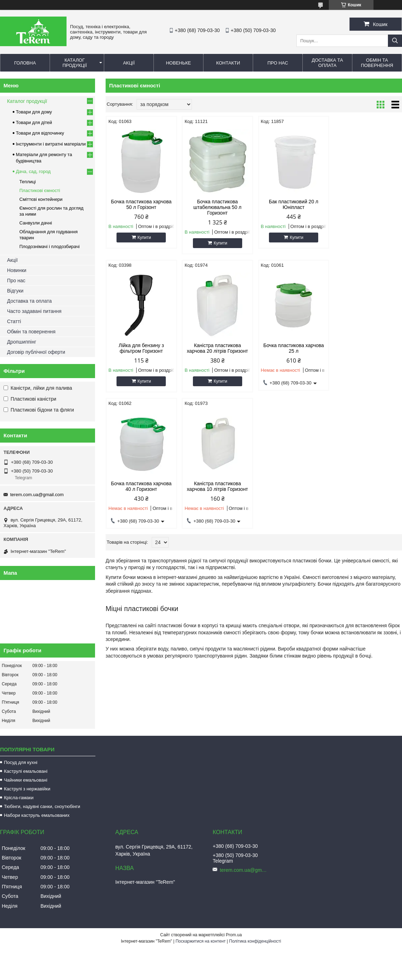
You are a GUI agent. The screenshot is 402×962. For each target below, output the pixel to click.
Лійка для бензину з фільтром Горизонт (367, 204)
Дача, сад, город (33, 171)
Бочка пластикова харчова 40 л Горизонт (291, 348)
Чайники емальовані (25, 780)
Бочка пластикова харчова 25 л (216, 348)
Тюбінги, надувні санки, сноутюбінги (42, 806)
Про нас (278, 63)
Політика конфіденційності (255, 941)
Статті (14, 321)
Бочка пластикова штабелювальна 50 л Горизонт (216, 207)
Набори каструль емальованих (36, 815)
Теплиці (27, 181)
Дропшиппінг (21, 342)
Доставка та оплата (327, 62)
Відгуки (15, 291)
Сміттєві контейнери (41, 199)
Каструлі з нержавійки (27, 788)
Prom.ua (234, 934)
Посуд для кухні (20, 762)
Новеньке (178, 63)
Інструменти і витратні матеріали (51, 144)
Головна (25, 63)
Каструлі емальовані (26, 771)
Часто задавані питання (34, 311)
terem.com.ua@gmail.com (37, 494)
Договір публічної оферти (36, 352)
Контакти (228, 63)
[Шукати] (395, 41)
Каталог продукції (74, 62)
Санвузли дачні (35, 223)
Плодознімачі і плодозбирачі (49, 246)
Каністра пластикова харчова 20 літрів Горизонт (140, 348)
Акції (128, 63)
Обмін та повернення (377, 62)
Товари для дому (34, 112)
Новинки (16, 270)
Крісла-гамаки (18, 797)
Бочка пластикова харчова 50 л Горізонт (141, 204)
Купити (143, 237)
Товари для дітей (34, 122)
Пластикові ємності (39, 190)
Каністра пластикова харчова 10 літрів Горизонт (366, 348)
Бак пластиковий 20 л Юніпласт (291, 204)
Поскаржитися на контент (201, 941)
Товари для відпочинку (40, 133)
